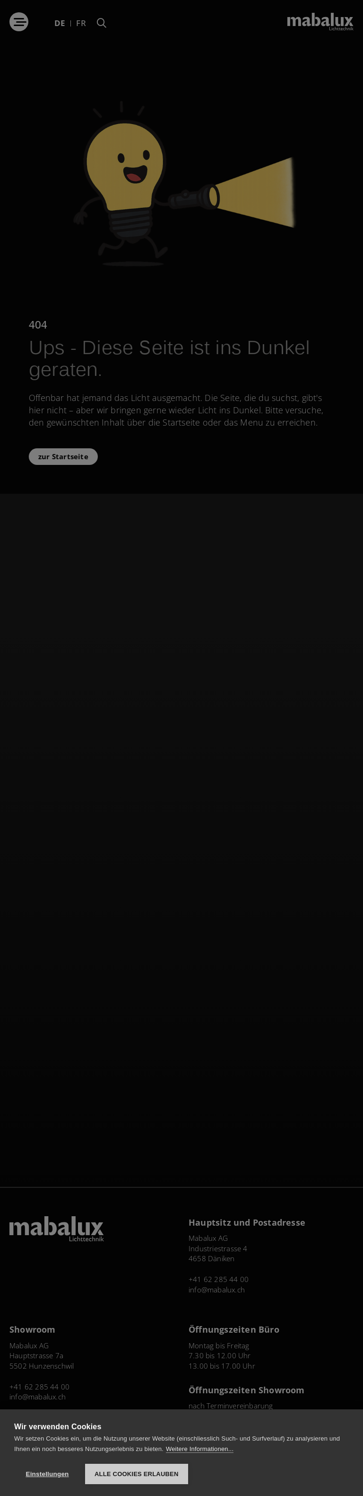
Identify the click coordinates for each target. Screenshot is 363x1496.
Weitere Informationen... (199, 1448)
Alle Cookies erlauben (137, 1474)
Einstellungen (47, 1474)
